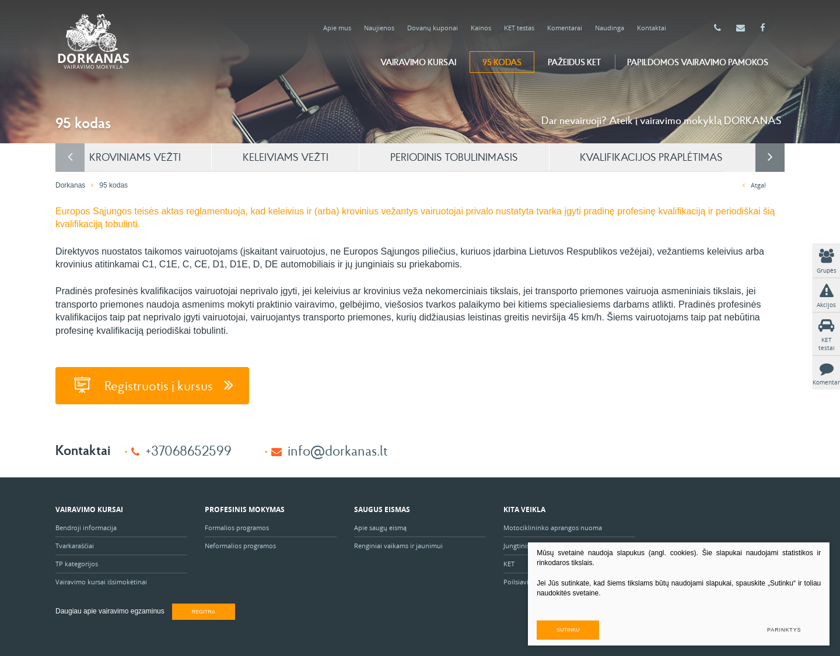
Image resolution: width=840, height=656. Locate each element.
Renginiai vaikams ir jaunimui (398, 543)
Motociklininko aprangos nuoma (552, 525)
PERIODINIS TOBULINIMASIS (499, 156)
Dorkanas (70, 185)
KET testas (519, 27)
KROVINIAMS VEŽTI (167, 156)
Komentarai (564, 27)
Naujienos (379, 27)
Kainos (481, 27)
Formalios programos (237, 525)
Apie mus (337, 27)
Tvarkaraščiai (74, 543)
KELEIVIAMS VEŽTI (324, 156)
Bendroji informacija (86, 525)
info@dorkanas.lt (338, 448)
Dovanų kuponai (432, 27)
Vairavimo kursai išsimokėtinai (101, 580)
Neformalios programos (240, 543)
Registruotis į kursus (155, 384)
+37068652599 (188, 448)
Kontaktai (651, 27)
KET (508, 562)
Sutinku (635, 628)
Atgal (754, 184)
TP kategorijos (76, 562)
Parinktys (783, 628)
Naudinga (609, 27)
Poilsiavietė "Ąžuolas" (535, 580)
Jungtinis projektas (531, 543)
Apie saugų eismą (381, 525)
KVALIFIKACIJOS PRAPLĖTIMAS (702, 156)
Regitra (203, 610)
